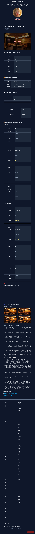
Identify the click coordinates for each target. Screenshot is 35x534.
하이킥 (19, 405)
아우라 (19, 475)
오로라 (19, 465)
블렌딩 (19, 430)
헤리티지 (5, 425)
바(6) (15, 4)
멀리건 (19, 434)
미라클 (19, 445)
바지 (4, 422)
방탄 (4, 506)
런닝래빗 (5, 511)
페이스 (5, 485)
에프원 (19, 448)
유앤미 (19, 411)
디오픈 (19, 466)
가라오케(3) (7, 4)
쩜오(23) (25, 4)
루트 (4, 431)
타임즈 (5, 489)
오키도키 (19, 446)
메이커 (5, 515)
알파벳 (19, 433)
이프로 (19, 463)
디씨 (18, 413)
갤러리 (19, 468)
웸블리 (19, 462)
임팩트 (19, 452)
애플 (4, 416)
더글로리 (19, 436)
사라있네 (5, 517)
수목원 (5, 514)
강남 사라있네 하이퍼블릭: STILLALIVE (10, 395)
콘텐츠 (5, 479)
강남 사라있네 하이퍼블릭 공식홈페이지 (10, 393)
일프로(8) (21, 4)
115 (4, 503)
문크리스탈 (5, 410)
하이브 (19, 403)
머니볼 (19, 449)
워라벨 (5, 508)
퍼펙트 (5, 406)
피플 (18, 460)
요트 (4, 430)
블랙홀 (19, 496)
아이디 (5, 486)
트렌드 (5, 518)
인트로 (19, 439)
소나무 (19, 457)
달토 (4, 512)
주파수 (5, 424)
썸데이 (19, 431)
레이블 (19, 428)
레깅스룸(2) (11, 4)
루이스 (5, 417)
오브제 (5, 421)
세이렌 (19, 425)
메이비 (5, 483)
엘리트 (5, 500)
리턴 (4, 413)
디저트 (5, 496)
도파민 (5, 499)
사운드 (5, 459)
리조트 (5, 502)
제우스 (19, 479)
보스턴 (19, 497)
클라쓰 (5, 488)
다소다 (5, 497)
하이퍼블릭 (7, 22)
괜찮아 (19, 474)
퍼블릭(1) (17, 5)
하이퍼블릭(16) (22, 5)
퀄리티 (5, 491)
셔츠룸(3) (18, 4)
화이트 (5, 492)
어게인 (19, 502)
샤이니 (19, 422)
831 (18, 442)
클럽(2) (28, 4)
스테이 (19, 454)
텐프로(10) (14, 5)
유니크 (19, 440)
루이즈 (5, 428)
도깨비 (19, 427)
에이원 (19, 443)
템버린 (19, 469)
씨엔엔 (19, 410)
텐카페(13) (10, 5)
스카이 (5, 403)
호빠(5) (26, 5)
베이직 (19, 459)
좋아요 (19, 424)
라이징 (19, 451)
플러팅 (19, 499)
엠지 (4, 480)
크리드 (5, 411)
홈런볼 (5, 482)
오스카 (19, 472)
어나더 (19, 421)
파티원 (5, 405)
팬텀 (4, 414)
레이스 (5, 457)
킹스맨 (19, 437)
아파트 (19, 471)
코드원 (5, 427)
